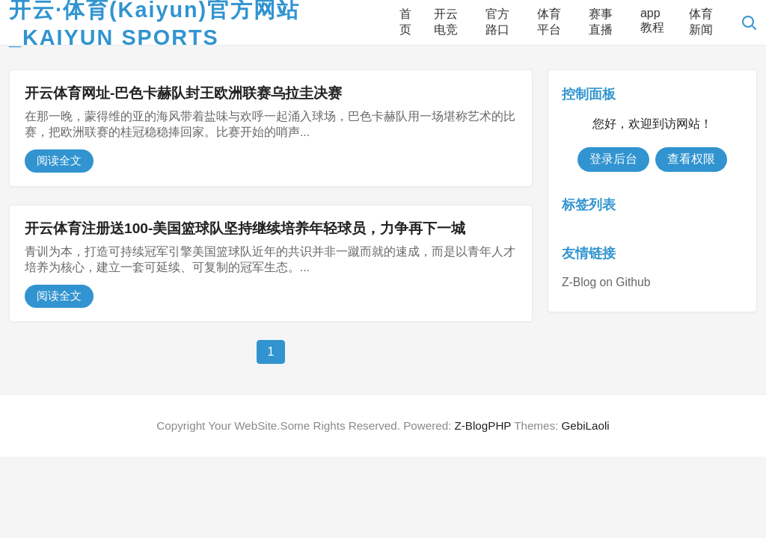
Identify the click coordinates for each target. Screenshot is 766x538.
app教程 (652, 20)
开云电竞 (446, 21)
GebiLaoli (585, 425)
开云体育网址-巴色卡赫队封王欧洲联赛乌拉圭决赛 (183, 93)
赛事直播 (601, 21)
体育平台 (549, 21)
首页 (405, 21)
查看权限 (691, 158)
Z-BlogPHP (483, 425)
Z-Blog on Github (606, 282)
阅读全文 (59, 160)
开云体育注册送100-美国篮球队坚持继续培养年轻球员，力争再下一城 (245, 228)
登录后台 (613, 158)
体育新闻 (701, 21)
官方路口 (497, 21)
